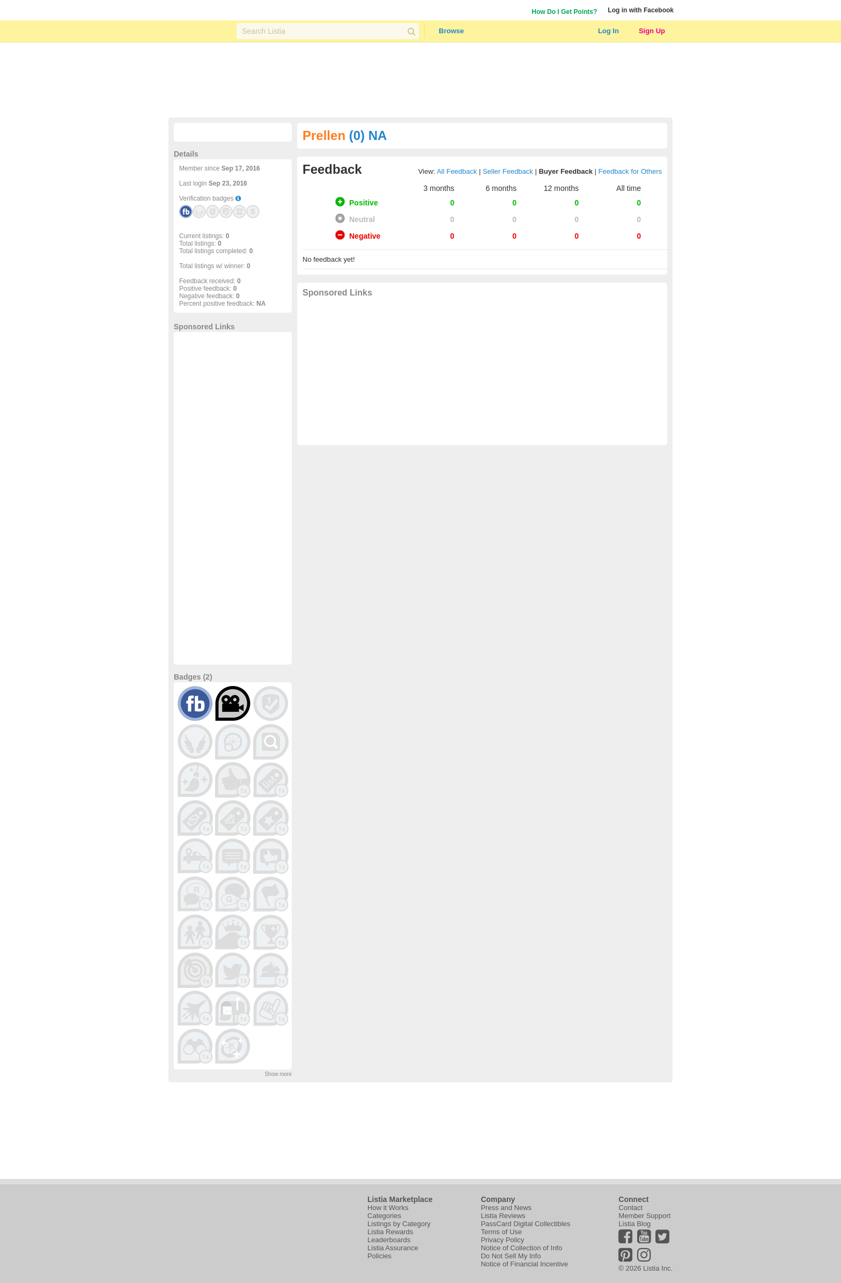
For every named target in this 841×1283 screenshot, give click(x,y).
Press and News (506, 1208)
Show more (278, 1074)
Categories (384, 1216)
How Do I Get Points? (564, 12)
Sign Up (652, 31)
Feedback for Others (630, 171)
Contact (630, 1208)
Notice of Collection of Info (521, 1248)
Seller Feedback (508, 171)
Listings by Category (399, 1224)
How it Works (387, 1208)
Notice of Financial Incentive (524, 1264)
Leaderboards (388, 1240)
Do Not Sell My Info (511, 1256)
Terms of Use (501, 1232)
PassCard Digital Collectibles (525, 1224)
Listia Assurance (392, 1248)
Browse (451, 31)
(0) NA (368, 135)
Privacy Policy (502, 1240)
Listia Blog (634, 1224)
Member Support (644, 1216)
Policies (379, 1256)
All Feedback (457, 171)
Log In (608, 31)
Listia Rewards (390, 1232)
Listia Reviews (503, 1216)
